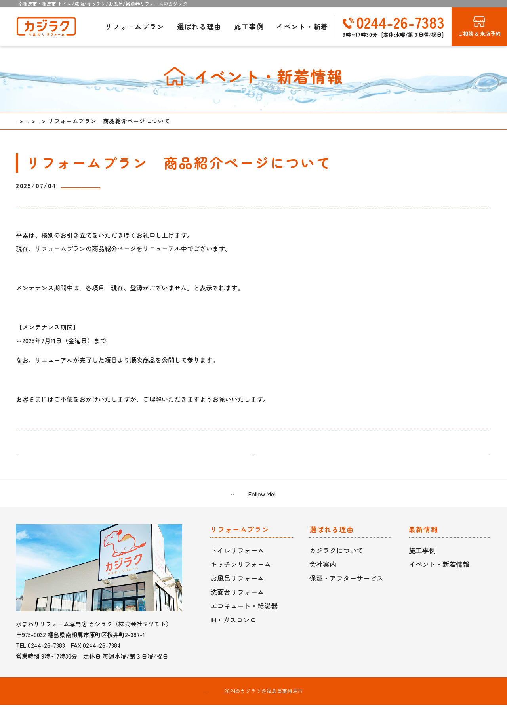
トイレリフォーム (237, 561)
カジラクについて (336, 561)
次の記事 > (473, 459)
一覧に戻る (253, 459)
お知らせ (84, 186)
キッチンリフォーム (240, 575)
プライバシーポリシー (206, 702)
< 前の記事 (33, 459)
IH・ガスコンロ (233, 631)
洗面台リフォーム (237, 603)
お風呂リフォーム (237, 589)
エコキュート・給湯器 (244, 617)
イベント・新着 (302, 26)
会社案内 (322, 575)
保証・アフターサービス (346, 589)
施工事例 (249, 26)
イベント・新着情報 (439, 575)
